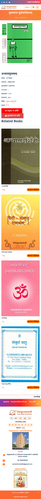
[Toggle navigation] (37, 7)
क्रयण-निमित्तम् (33, 190)
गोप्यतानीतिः (32, 402)
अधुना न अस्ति (12, 110)
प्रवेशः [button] (29, 2)
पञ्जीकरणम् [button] (36, 2)
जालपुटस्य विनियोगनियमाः (19, 402)
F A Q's (38, 403)
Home (16, 18)
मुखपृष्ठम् (6, 402)
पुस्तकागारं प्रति (12, 115)
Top (38, 492)
